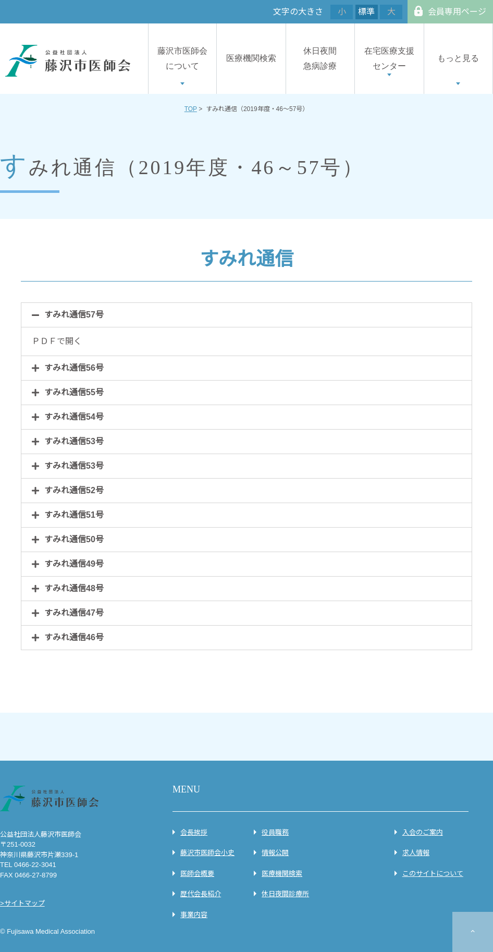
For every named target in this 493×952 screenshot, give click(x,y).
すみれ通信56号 (74, 367)
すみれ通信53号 (74, 441)
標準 (366, 11)
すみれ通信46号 (74, 637)
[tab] (246, 315)
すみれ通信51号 (74, 514)
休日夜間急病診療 (320, 58)
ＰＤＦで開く (57, 341)
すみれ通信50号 (74, 539)
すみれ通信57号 (74, 314)
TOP (190, 109)
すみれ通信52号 (74, 490)
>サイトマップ (22, 903)
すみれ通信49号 (74, 563)
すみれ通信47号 (74, 612)
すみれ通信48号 (74, 588)
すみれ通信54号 (74, 416)
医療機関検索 (251, 58)
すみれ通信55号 (74, 392)
